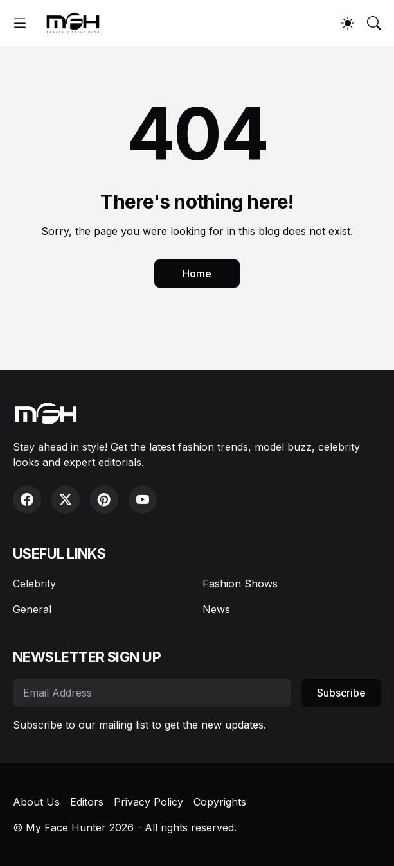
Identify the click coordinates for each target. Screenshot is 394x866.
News (216, 609)
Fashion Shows (240, 583)
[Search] (374, 23)
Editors (86, 801)
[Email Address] (152, 693)
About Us (36, 801)
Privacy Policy (148, 801)
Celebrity (34, 583)
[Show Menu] (20, 23)
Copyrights (219, 801)
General (32, 609)
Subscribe (341, 692)
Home (197, 273)
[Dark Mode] (347, 23)
